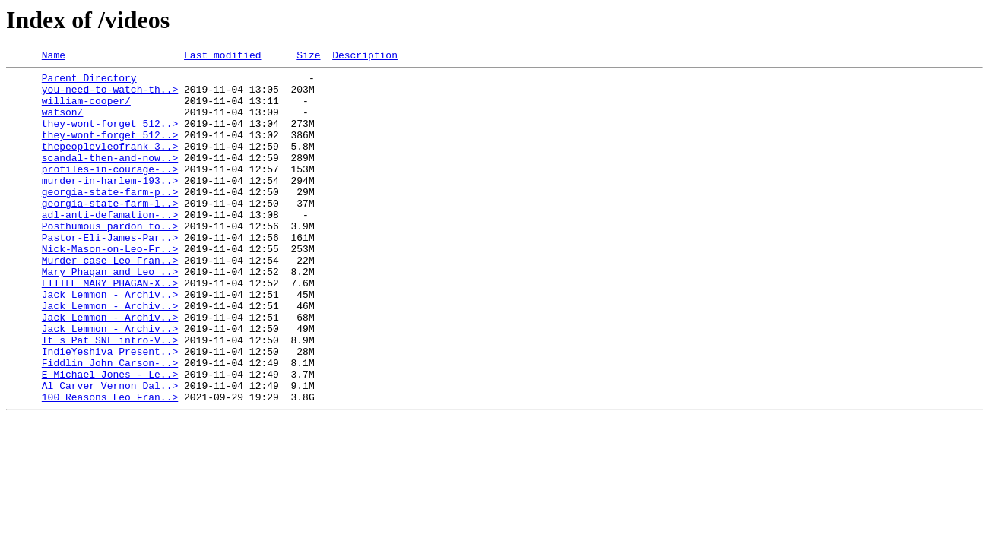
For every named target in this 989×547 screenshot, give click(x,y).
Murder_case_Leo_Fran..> (110, 301)
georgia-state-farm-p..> (110, 219)
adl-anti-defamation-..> (110, 246)
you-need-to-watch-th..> (110, 96)
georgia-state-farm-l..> (110, 232)
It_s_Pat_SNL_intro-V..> (110, 396)
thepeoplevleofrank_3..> (110, 164)
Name (53, 57)
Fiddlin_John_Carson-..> (110, 424)
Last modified (222, 57)
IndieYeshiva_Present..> (110, 410)
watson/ (63, 123)
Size (308, 57)
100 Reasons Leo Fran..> (110, 465)
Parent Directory (89, 82)
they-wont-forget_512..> (110, 137)
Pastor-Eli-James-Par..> (110, 273)
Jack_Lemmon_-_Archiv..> (110, 342)
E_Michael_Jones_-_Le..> (110, 437)
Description (365, 57)
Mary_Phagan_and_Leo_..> (110, 314)
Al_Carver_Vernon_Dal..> (110, 451)
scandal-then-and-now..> (110, 178)
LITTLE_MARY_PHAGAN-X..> (110, 328)
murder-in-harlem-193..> (110, 205)
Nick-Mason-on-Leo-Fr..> (110, 287)
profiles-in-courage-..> (110, 191)
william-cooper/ (86, 109)
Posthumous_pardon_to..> (110, 260)
